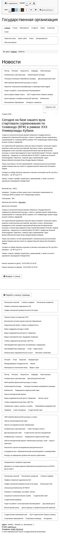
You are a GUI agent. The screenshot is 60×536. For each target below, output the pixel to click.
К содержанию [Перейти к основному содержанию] (11, 3)
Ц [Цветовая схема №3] (16, 10)
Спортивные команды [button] (33, 518)
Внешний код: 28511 (9, 188)
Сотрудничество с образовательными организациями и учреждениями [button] (29, 451)
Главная (14, 51)
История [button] (7, 360)
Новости (21, 51)
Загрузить (22, 202)
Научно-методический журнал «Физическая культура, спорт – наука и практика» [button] (29, 442)
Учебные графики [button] (27, 302)
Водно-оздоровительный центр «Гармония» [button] (20, 333)
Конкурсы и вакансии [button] (33, 102)
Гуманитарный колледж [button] (36, 75)
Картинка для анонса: (14, 202)
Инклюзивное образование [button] (14, 102)
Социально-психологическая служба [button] (17, 496)
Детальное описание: (10, 206)
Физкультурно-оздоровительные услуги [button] (18, 353)
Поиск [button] (31, 38)
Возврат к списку (12, 276)
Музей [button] (32, 363)
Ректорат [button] (15, 71)
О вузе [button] (15, 28)
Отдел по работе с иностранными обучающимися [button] (22, 90)
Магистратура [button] (45, 71)
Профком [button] (7, 410)
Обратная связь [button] (10, 38)
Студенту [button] (34, 28)
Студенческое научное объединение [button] (37, 433)
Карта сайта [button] (22, 38)
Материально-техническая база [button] (15, 367)
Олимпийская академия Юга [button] (45, 406)
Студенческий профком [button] (12, 500)
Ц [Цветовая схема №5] (22, 10)
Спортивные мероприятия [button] (13, 518)
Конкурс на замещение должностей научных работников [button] (24, 455)
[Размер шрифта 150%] (30, 3)
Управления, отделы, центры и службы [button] (18, 406)
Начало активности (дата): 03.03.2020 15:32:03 (19, 263)
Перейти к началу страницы (17, 295)
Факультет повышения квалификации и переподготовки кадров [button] (27, 86)
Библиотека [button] (44, 98)
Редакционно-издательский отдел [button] (27, 390)
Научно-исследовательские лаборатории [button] (19, 425)
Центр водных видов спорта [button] (14, 94)
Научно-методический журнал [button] (15, 394)
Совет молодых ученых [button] (36, 429)
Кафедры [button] (34, 71)
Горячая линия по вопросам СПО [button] (16, 317)
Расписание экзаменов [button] (45, 302)
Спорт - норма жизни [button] (35, 349)
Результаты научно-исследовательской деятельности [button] (23, 447)
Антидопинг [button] (48, 518)
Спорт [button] (6, 32)
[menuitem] (7, 28)
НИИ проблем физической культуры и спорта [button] (20, 83)
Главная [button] (7, 28)
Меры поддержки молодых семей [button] (16, 329)
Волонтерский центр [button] (11, 507)
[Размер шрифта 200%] (34, 3)
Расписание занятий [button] (11, 302)
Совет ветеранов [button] (19, 410)
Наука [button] (42, 28)
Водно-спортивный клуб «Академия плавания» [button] (21, 337)
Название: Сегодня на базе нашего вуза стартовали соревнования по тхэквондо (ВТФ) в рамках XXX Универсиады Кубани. (27, 193)
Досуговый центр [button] (49, 504)
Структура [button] (51, 28)
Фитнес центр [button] (43, 398)
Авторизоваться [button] (41, 38)
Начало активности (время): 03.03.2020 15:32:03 (19, 267)
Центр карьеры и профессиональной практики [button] (21, 98)
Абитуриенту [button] (24, 28)
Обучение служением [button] (43, 353)
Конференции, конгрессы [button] (13, 437)
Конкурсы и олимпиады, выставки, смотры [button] (19, 492)
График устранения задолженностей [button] (17, 306)
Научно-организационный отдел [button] (16, 421)
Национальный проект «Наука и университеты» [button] (21, 325)
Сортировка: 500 (8, 198)
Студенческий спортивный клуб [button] (15, 514)
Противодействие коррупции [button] (14, 349)
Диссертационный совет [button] (47, 79)
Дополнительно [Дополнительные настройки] (46, 10)
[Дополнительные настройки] (36, 10)
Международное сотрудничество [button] (16, 363)
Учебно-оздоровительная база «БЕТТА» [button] (19, 341)
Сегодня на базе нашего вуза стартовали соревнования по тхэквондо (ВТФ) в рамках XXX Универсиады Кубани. (25, 125)
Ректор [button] (6, 71)
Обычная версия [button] (10, 42)
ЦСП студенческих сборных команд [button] (40, 94)
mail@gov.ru (12, 527)
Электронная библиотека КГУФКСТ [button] (17, 488)
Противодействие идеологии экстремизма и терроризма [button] (24, 345)
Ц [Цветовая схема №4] (19, 10)
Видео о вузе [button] (34, 367)
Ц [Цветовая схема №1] (9, 10)
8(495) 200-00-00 (17, 529)
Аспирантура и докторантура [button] (14, 75)
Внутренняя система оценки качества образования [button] (22, 321)
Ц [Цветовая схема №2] (13, 10)
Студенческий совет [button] (35, 410)
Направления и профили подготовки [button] (17, 462)
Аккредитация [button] (33, 360)
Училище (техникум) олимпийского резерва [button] (20, 79)
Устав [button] (15, 360)
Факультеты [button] (24, 71)
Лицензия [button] (22, 360)
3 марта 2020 (6, 114)
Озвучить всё (50, 107)
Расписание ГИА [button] (46, 484)
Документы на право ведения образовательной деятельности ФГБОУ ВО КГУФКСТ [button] (29, 467)
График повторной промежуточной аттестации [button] (21, 310)
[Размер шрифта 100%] (26, 3)
